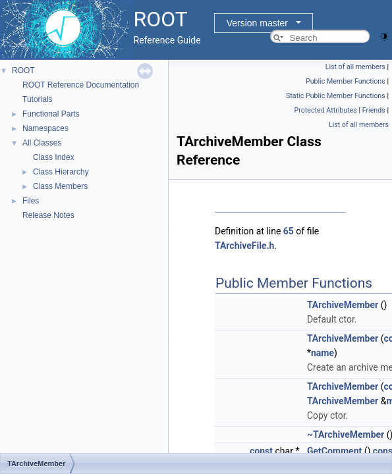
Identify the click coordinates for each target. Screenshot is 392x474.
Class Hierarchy (61, 171)
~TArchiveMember (345, 434)
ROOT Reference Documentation (80, 85)
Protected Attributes (325, 110)
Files (30, 200)
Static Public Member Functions (335, 96)
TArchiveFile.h (244, 245)
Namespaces (45, 128)
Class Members (60, 186)
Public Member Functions (345, 81)
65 (288, 231)
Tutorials (37, 99)
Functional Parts (51, 113)
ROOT (23, 70)
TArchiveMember (342, 305)
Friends (373, 110)
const (261, 451)
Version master (257, 23)
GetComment (334, 451)
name (322, 353)
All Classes (41, 142)
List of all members (355, 67)
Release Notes (48, 215)
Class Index (53, 157)
